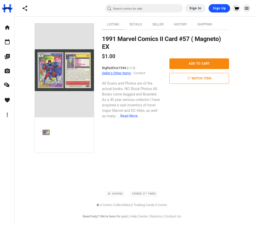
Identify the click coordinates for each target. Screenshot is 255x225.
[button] (25, 8)
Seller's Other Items (119, 73)
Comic (165, 205)
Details (139, 24)
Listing (116, 24)
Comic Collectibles (120, 205)
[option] (7, 27)
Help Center (142, 216)
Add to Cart (202, 63)
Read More (132, 116)
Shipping (207, 24)
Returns (159, 216)
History (183, 24)
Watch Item (202, 78)
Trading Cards (146, 205)
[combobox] (144, 8)
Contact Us (175, 216)
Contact (142, 73)
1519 (134, 68)
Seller (161, 24)
